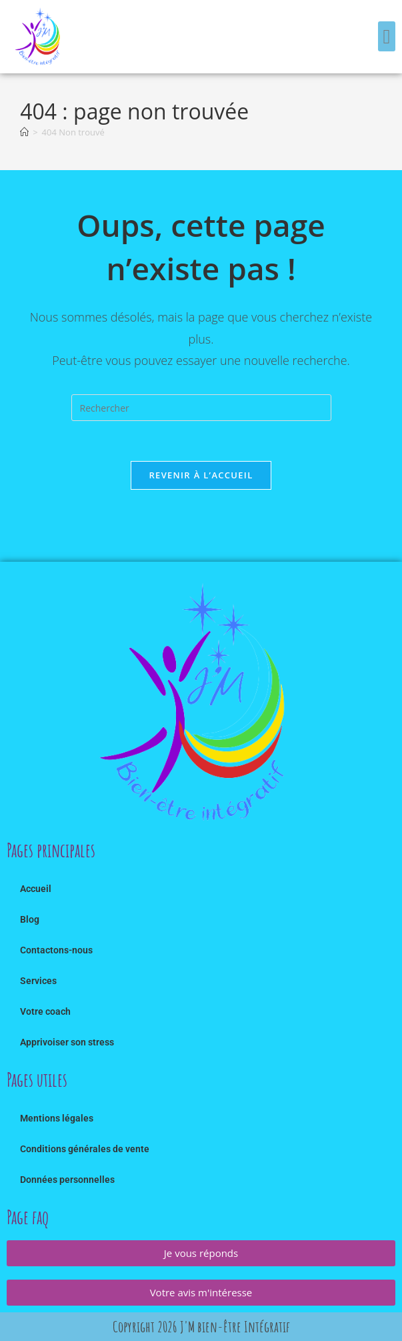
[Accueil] (24, 132)
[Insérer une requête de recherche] (201, 407)
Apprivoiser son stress (67, 1042)
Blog (29, 919)
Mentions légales (56, 1118)
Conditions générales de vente (84, 1149)
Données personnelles (67, 1179)
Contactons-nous (56, 950)
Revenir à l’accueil (201, 475)
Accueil (35, 888)
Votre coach (45, 1011)
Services (38, 980)
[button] (386, 36)
